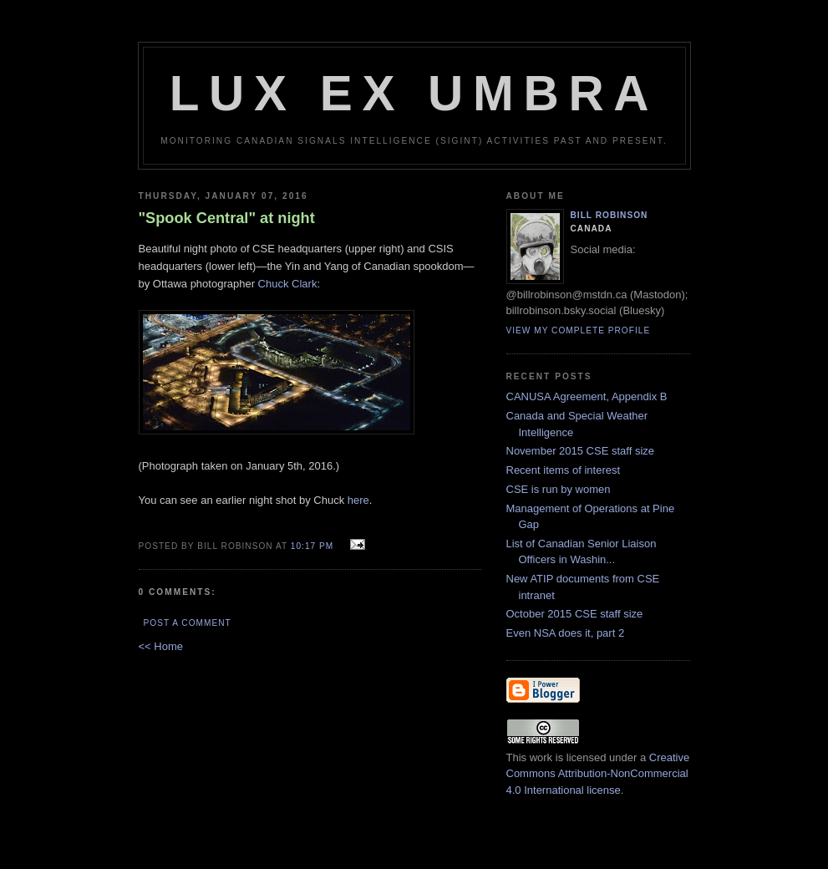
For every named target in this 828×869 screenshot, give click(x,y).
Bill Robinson (609, 215)
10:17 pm (312, 546)
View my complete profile (578, 330)
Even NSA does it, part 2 (565, 633)
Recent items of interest (563, 470)
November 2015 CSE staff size (580, 451)
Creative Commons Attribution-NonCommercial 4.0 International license (598, 773)
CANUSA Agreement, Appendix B (587, 396)
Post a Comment (187, 623)
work (541, 757)
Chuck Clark (287, 283)
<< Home (161, 646)
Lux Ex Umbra (414, 93)
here (358, 500)
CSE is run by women (558, 489)
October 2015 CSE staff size (574, 613)
